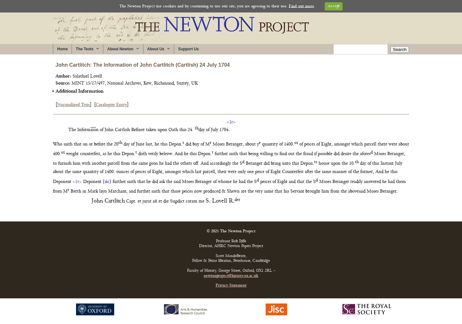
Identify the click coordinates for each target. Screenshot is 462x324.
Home (62, 49)
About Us (155, 49)
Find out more (301, 6)
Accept (334, 6)
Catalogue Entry (111, 105)
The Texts (84, 49)
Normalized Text (73, 105)
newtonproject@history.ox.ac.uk (231, 276)
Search (399, 49)
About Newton (120, 49)
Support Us (188, 49)
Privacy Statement (231, 286)
